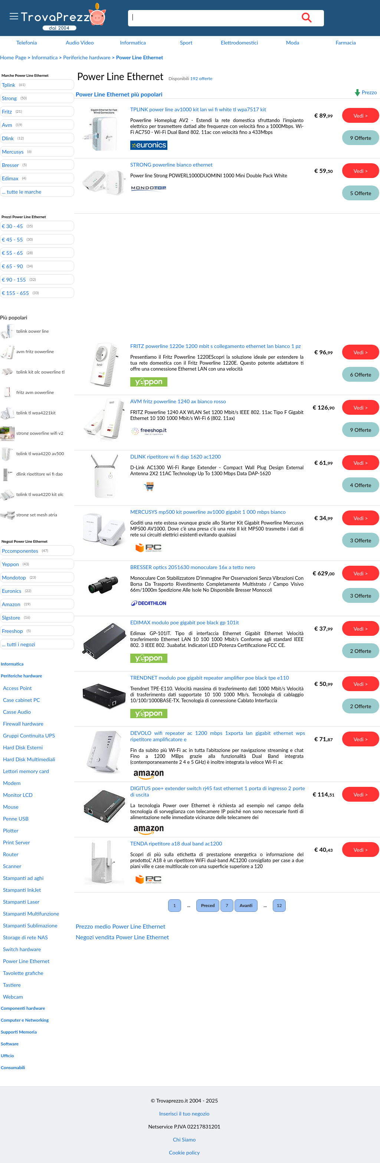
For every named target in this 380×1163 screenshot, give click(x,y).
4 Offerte (360, 485)
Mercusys (13, 151)
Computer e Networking (25, 1020)
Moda (292, 42)
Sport (186, 42)
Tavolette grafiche (23, 973)
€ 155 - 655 (15, 293)
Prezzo (369, 92)
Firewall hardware (23, 723)
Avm (7, 125)
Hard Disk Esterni (23, 747)
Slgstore (11, 617)
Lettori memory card (26, 771)
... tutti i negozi (18, 644)
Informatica (133, 42)
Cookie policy (184, 1152)
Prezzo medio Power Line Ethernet (121, 926)
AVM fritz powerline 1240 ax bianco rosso (178, 401)
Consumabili (13, 1067)
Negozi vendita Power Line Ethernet (122, 936)
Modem (11, 783)
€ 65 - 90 (12, 266)
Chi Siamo (184, 1139)
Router (11, 854)
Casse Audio (17, 712)
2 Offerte (360, 651)
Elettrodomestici (239, 42)
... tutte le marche (21, 191)
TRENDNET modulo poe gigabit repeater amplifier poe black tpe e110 (209, 677)
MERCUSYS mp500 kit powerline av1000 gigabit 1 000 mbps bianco (208, 512)
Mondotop (14, 577)
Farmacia (346, 42)
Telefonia (26, 42)
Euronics (11, 591)
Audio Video (80, 42)
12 (279, 905)
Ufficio (7, 1055)
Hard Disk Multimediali (29, 759)
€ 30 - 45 (12, 226)
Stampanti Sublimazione (30, 925)
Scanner (12, 866)
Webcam (13, 996)
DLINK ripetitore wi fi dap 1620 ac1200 (175, 456)
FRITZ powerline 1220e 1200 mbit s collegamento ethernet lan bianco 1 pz (215, 346)
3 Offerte (360, 540)
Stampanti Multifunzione (31, 913)
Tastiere (12, 985)
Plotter (11, 830)
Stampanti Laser (21, 901)
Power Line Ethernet (26, 961)
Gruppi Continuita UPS (29, 735)
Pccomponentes (20, 550)
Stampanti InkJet (22, 890)
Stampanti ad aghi (23, 878)
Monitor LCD (18, 795)
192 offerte (201, 78)
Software (10, 1044)
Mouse (11, 807)
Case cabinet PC (21, 700)
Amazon (11, 604)
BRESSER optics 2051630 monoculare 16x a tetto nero (192, 567)
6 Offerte (360, 374)
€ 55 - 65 (12, 253)
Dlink (8, 138)
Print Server (16, 842)
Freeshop (12, 631)
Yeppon (10, 564)
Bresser (10, 165)
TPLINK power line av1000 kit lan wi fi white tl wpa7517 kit (198, 109)
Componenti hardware (23, 1008)
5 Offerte (360, 193)
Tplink (8, 85)
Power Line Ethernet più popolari (119, 94)
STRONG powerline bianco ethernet (171, 164)
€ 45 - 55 (12, 239)
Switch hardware (22, 949)
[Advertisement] (225, 273)
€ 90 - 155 (14, 279)
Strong (9, 98)
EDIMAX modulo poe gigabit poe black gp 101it (184, 622)
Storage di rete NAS (25, 937)
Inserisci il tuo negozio (184, 1113)
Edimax (10, 178)
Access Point (17, 688)
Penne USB (16, 818)
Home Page (13, 57)
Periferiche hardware (86, 57)
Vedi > (361, 115)
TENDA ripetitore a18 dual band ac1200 (176, 843)
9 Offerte (360, 138)
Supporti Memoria (19, 1032)
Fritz (7, 111)
